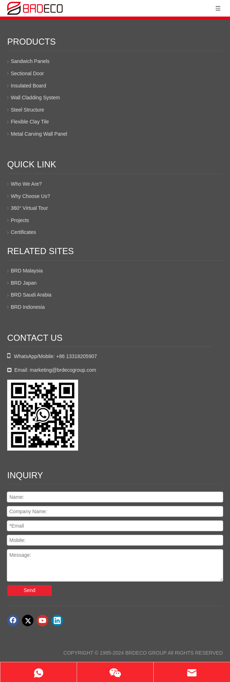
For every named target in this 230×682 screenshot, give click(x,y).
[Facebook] (13, 620)
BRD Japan (24, 283)
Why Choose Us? (30, 196)
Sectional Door (27, 73)
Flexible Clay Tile (30, 122)
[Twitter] (27, 620)
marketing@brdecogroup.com (63, 370)
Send (30, 590)
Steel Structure (27, 110)
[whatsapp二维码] (42, 415)
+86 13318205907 (76, 356)
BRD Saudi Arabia (31, 295)
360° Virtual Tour (29, 208)
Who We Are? (26, 184)
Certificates (23, 232)
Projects (20, 220)
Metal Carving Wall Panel (39, 134)
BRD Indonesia (28, 307)
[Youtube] (42, 620)
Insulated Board (28, 86)
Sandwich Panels (30, 61)
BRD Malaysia (27, 271)
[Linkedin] (57, 620)
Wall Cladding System (35, 97)
